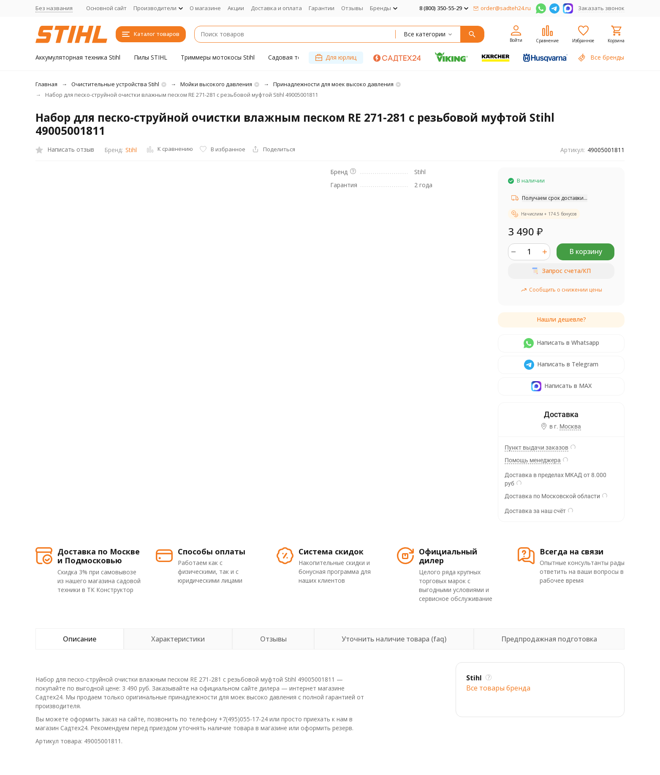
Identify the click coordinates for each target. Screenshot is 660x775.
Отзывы (352, 8)
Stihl (131, 150)
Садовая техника (292, 57)
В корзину (585, 251)
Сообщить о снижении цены (561, 289)
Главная (46, 84)
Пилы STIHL (150, 57)
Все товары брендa (498, 688)
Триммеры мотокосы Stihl (218, 57)
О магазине (205, 8)
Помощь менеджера (533, 460)
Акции (236, 8)
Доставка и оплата (276, 8)
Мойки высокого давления (216, 84)
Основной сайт (106, 8)
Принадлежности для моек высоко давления (333, 84)
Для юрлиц (335, 57)
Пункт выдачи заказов (536, 447)
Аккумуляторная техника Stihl (77, 57)
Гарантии (321, 8)
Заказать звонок (601, 8)
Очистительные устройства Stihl (115, 84)
